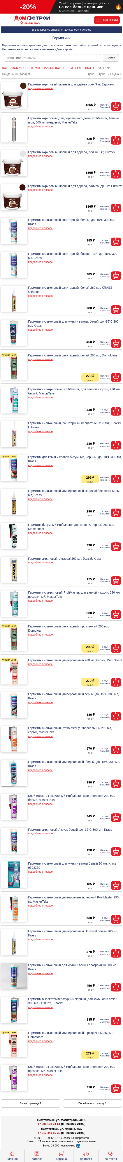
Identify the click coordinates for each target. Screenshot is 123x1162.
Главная (12, 1155)
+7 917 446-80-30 (49, 1132)
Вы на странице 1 (30, 1103)
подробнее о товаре (40, 88)
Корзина (61, 1155)
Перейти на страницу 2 (92, 1103)
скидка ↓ (115, 74)
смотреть (85, 29)
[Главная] (32, 18)
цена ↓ (103, 74)
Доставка (86, 1155)
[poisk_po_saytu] (52, 58)
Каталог (37, 1155)
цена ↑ (92, 74)
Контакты (111, 1155)
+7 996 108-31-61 (49, 1124)
